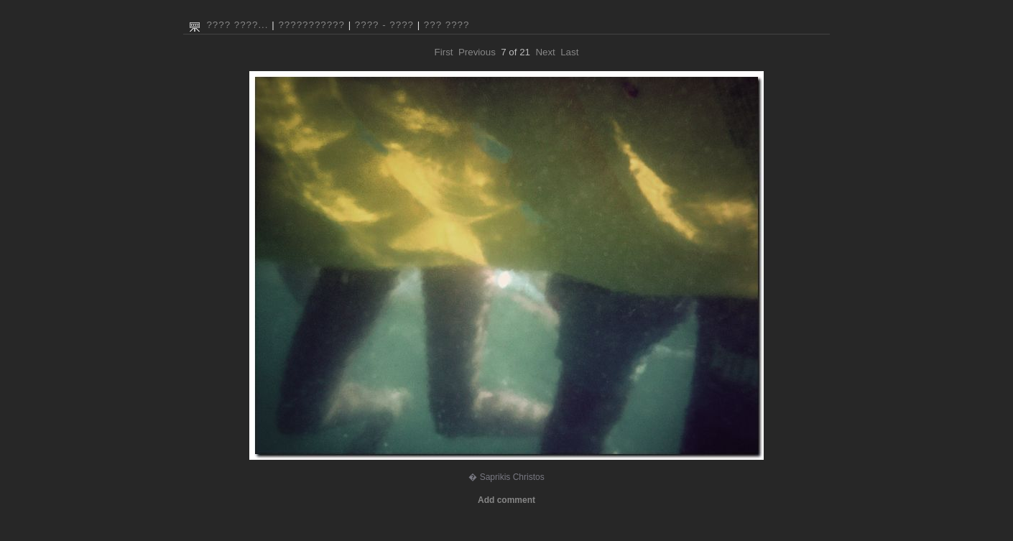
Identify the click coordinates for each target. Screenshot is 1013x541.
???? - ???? (384, 24)
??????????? (311, 24)
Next (545, 52)
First (444, 52)
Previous (477, 52)
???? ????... (237, 24)
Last (569, 52)
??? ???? (447, 24)
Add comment (506, 500)
